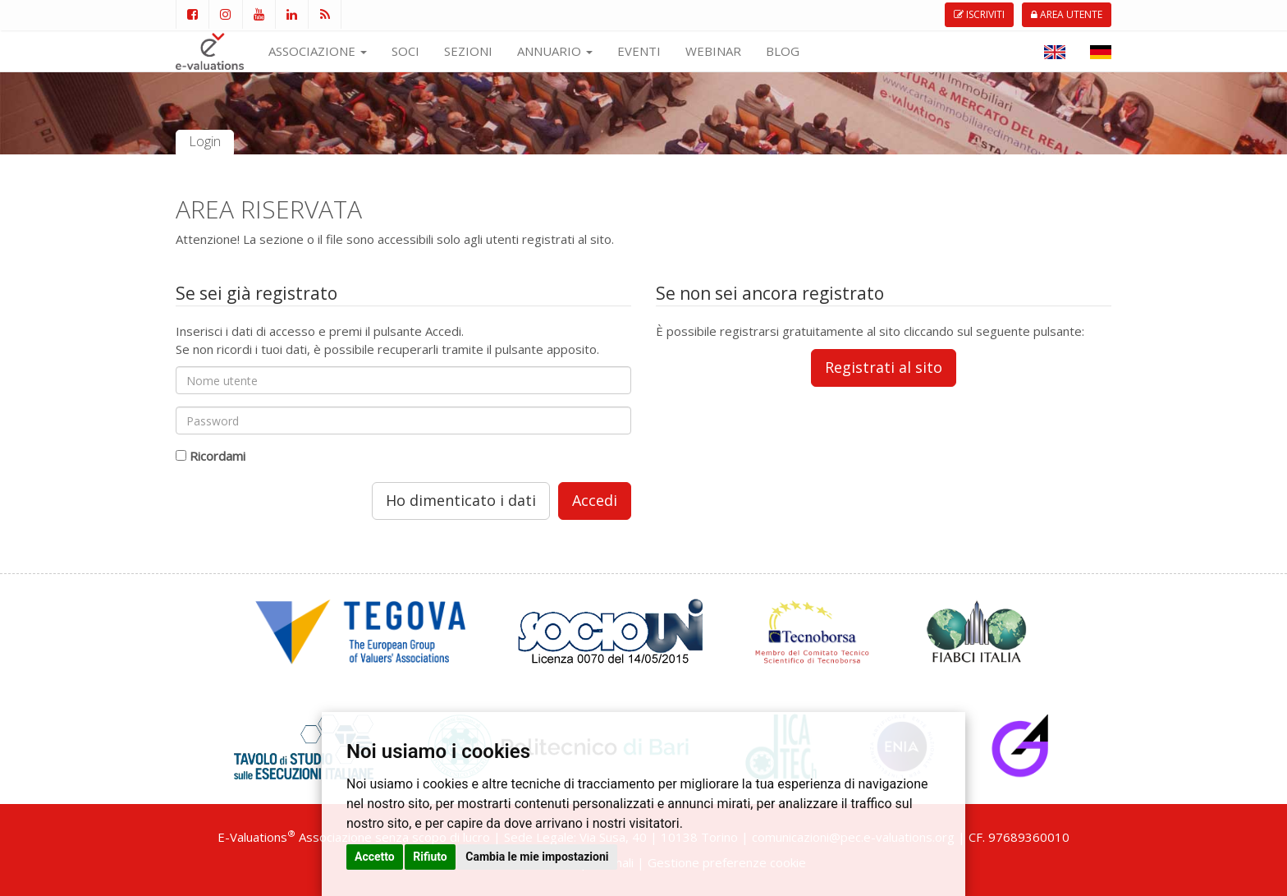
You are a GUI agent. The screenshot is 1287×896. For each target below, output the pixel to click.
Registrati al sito (883, 367)
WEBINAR (713, 51)
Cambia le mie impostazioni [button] (536, 856)
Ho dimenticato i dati (461, 500)
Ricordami (217, 456)
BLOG (782, 51)
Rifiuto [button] (430, 856)
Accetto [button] (375, 856)
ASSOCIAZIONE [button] (317, 51)
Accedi (594, 500)
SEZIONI (468, 51)
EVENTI (639, 51)
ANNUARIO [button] (555, 51)
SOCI (405, 51)
